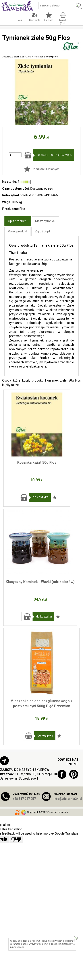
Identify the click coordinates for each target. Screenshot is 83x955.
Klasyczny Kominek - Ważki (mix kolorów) (40, 582)
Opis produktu (17, 221)
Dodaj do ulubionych (46, 169)
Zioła (28, 56)
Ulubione (48, 20)
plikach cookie (17, 947)
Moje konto (34, 20)
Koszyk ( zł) (62, 21)
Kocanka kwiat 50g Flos (36, 462)
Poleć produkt (17, 231)
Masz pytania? (45, 221)
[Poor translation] (16, 839)
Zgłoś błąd (42, 231)
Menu (20, 20)
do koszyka (40, 497)
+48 (24, 799)
